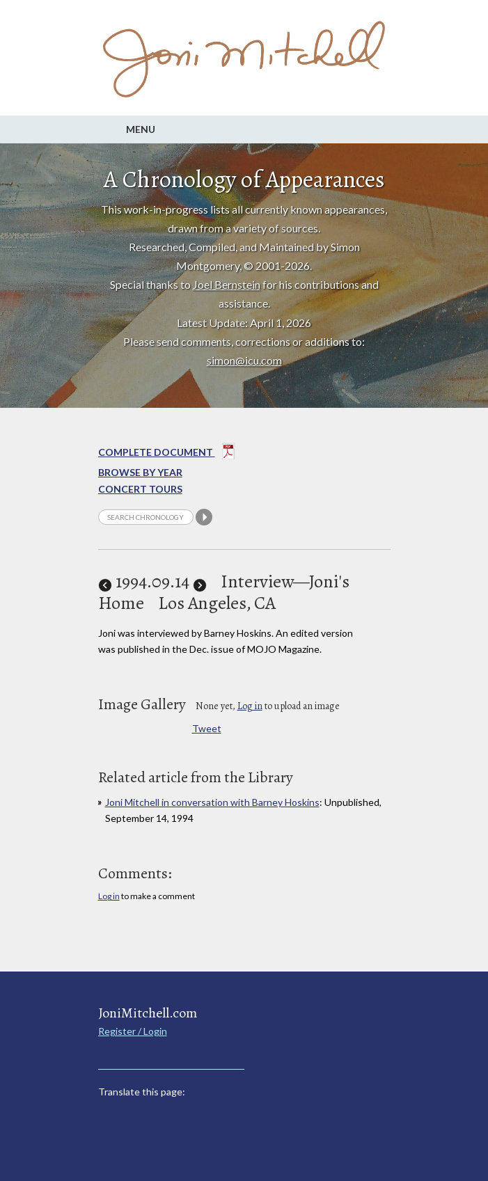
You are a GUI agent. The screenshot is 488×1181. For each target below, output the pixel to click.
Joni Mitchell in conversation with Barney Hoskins (212, 802)
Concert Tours (140, 489)
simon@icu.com (244, 360)
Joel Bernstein (226, 284)
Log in (249, 706)
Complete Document (166, 453)
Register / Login (132, 1031)
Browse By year (140, 472)
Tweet (206, 728)
